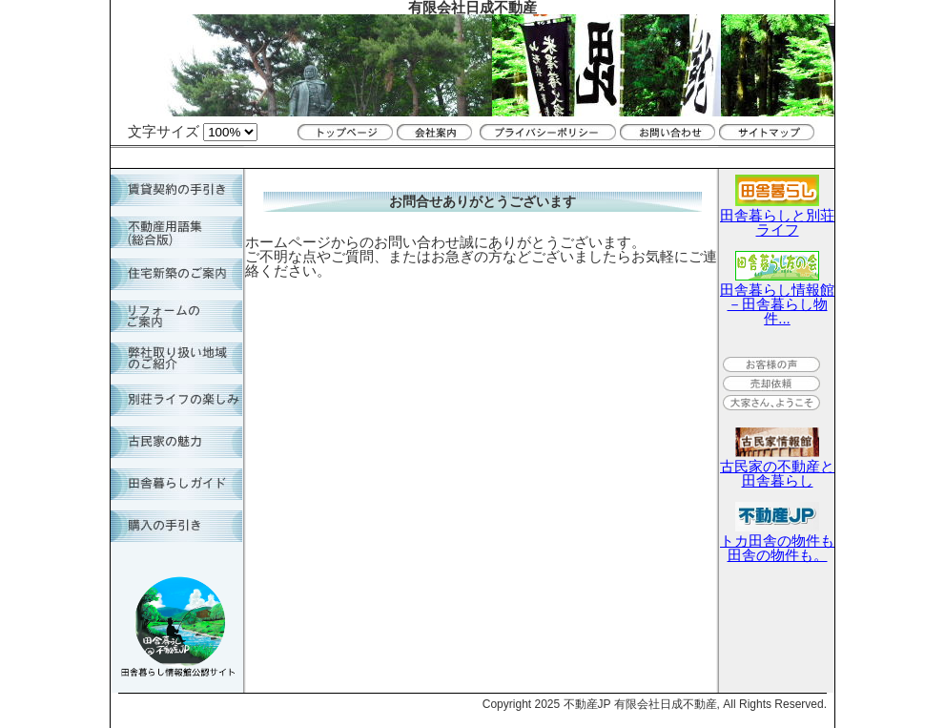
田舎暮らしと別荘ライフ (777, 215)
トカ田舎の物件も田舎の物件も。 (777, 540)
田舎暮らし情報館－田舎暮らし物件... (777, 296)
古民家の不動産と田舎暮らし (777, 466)
